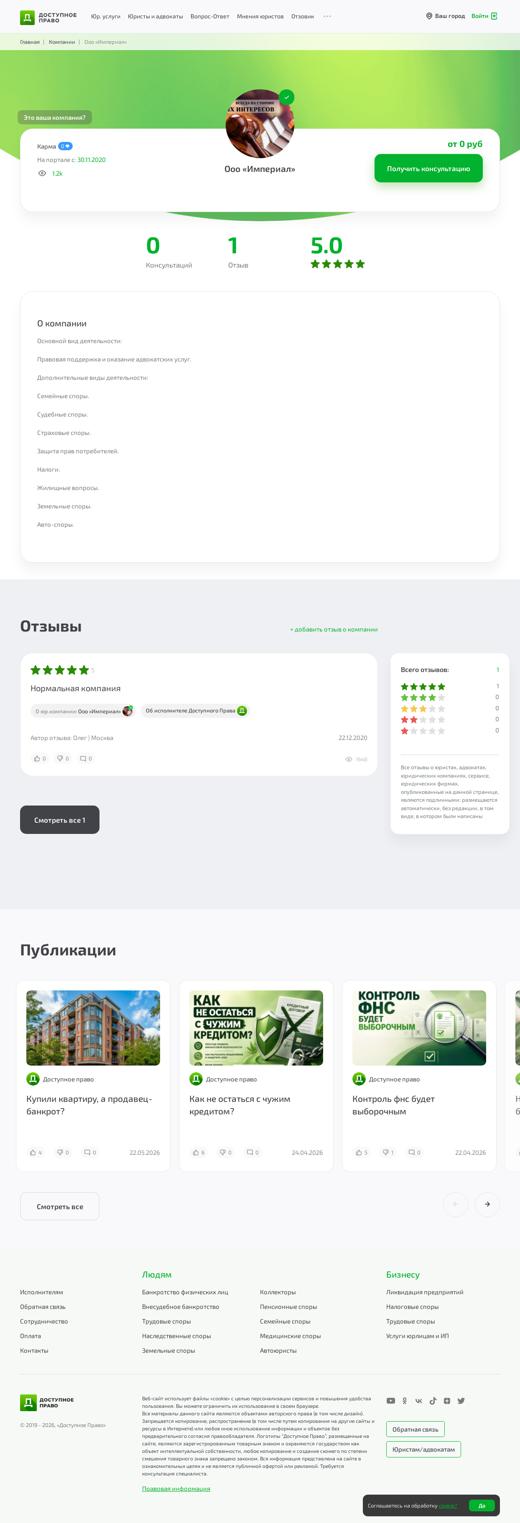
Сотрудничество (44, 1321)
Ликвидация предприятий (425, 1292)
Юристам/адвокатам (424, 1449)
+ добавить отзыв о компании (334, 629)
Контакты (34, 1350)
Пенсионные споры (288, 1306)
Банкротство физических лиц (185, 1292)
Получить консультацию (428, 168)
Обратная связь (43, 1306)
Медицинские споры (290, 1335)
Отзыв (238, 264)
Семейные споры (285, 1321)
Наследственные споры (176, 1335)
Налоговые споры (412, 1306)
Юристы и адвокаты (155, 16)
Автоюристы (278, 1350)
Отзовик (302, 16)
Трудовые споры (166, 1321)
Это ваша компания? (55, 117)
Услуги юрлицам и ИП (417, 1335)
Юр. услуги (105, 16)
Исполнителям (41, 1292)
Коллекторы (278, 1292)
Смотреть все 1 (59, 820)
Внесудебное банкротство (180, 1306)
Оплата (30, 1335)
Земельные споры (168, 1350)
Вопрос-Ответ (210, 16)
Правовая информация (176, 1488)
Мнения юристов (260, 16)
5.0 (327, 244)
